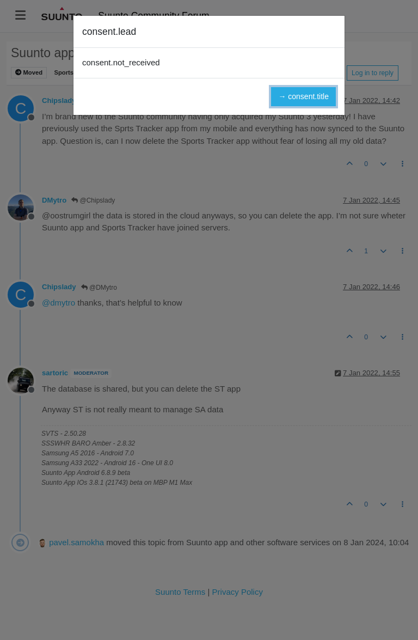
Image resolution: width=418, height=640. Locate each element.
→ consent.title (303, 96)
